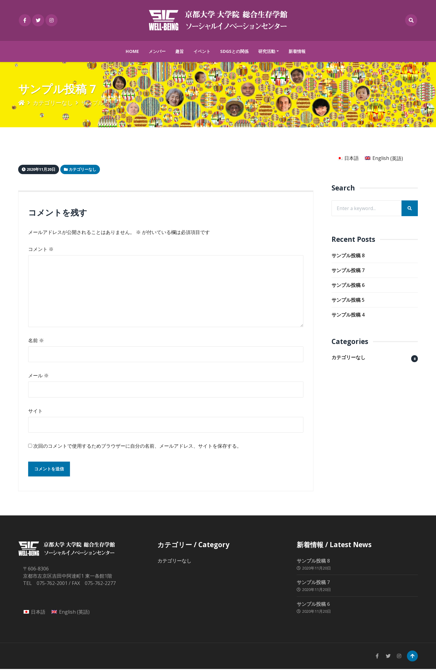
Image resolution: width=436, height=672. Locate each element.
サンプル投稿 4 (348, 315)
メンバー (157, 51)
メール (38, 377)
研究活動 (266, 51)
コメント (41, 249)
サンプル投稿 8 (348, 255)
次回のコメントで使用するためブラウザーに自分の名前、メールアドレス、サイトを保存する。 (137, 448)
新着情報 (297, 51)
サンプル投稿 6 (348, 285)
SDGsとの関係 (234, 51)
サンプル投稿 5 (348, 300)
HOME (132, 51)
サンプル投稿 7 (348, 270)
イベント (201, 51)
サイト (35, 412)
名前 (36, 342)
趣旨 (179, 51)
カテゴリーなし (53, 103)
